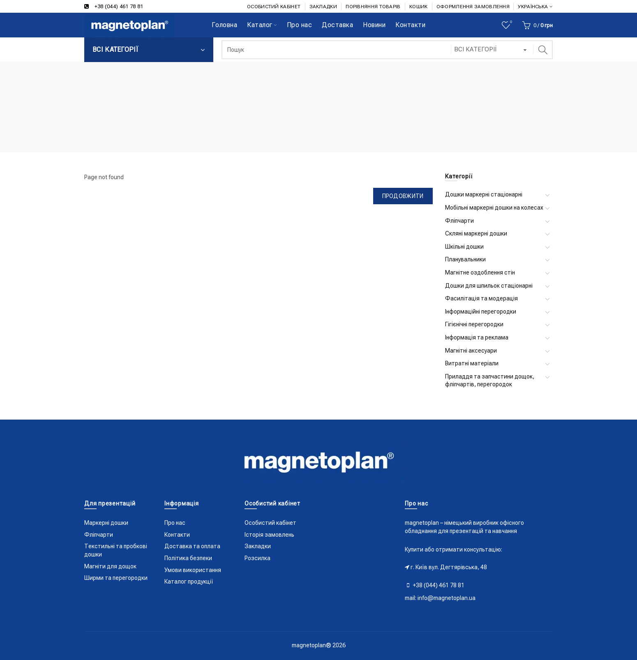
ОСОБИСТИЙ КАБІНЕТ (273, 6)
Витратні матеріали (472, 363)
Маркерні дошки (106, 522)
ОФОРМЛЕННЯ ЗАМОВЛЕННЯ (473, 6)
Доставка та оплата (192, 546)
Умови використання (192, 570)
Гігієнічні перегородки (474, 324)
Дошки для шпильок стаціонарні (489, 285)
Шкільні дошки (464, 246)
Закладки (258, 546)
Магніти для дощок (110, 566)
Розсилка (257, 558)
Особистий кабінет (270, 522)
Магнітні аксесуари (471, 350)
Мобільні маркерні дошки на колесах (494, 207)
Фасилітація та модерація (481, 298)
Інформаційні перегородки (480, 311)
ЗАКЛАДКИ (323, 6)
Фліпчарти (459, 220)
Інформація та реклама (476, 337)
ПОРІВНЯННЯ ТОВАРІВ (373, 6)
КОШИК (418, 6)
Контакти (177, 534)
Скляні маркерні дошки (476, 233)
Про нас (174, 522)
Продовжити (403, 196)
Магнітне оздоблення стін (480, 272)
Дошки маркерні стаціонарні (483, 194)
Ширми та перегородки (116, 578)
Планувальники (465, 259)
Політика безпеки (188, 558)
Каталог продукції (188, 581)
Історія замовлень (269, 534)
